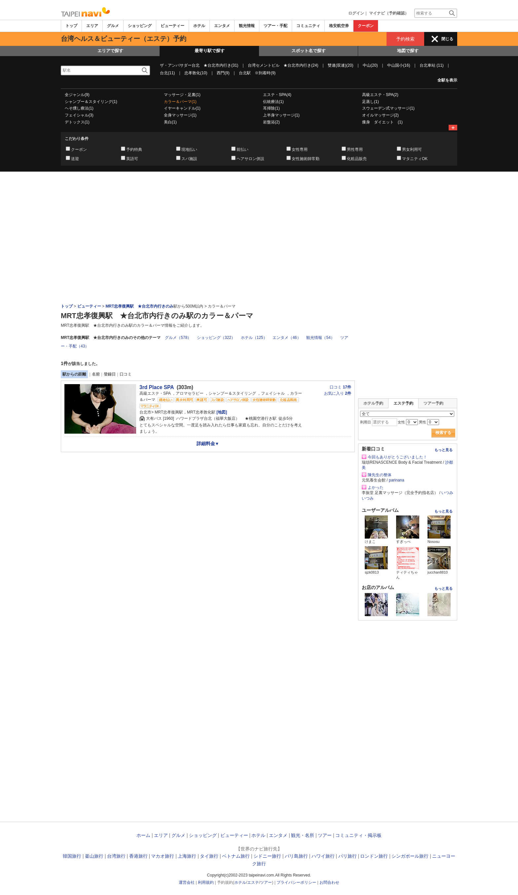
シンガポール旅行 (409, 856)
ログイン (356, 13)
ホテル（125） (254, 337)
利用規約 (206, 882)
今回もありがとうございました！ (397, 457)
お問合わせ (329, 882)
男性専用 (355, 149)
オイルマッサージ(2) (380, 115)
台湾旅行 (116, 856)
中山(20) (370, 65)
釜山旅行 (94, 856)
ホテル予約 (373, 403)
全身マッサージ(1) (180, 115)
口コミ (125, 374)
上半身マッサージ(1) (281, 115)
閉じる (447, 39)
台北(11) (167, 73)
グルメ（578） (178, 337)
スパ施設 (189, 158)
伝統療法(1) (273, 101)
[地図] (221, 412)
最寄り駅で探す (210, 50)
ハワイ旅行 (323, 856)
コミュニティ (308, 25)
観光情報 (247, 25)
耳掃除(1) (271, 108)
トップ (71, 25)
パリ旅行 (347, 856)
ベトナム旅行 (236, 856)
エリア (92, 25)
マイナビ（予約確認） (389, 13)
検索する (443, 432)
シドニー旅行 (267, 856)
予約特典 (134, 149)
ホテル (199, 25)
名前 (96, 374)
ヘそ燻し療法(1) (79, 108)
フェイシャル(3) (79, 115)
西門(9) (223, 73)
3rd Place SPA (156, 387)
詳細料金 (208, 443)
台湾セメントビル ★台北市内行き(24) (283, 65)
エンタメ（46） (287, 337)
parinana (396, 480)
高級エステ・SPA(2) (380, 94)
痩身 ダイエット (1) (382, 122)
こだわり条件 (77, 138)
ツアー (325, 835)
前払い (242, 149)
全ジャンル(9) (77, 94)
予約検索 (405, 39)
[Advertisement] (259, 190)
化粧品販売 (357, 158)
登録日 (110, 374)
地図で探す (408, 50)
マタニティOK (414, 158)
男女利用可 (412, 149)
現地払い (189, 149)
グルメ (113, 25)
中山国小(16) (398, 65)
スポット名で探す (308, 50)
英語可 (132, 158)
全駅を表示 (447, 80)
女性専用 (300, 149)
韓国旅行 (72, 856)
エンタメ (222, 25)
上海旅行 (187, 856)
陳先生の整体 (379, 475)
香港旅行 (138, 856)
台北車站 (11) (432, 65)
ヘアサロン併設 (250, 158)
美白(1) (170, 122)
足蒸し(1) (370, 101)
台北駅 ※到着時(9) (257, 73)
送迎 (75, 158)
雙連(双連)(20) (340, 65)
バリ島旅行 (296, 856)
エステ (253, 882)
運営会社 (187, 882)
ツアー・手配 (275, 25)
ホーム (143, 835)
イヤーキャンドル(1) (182, 108)
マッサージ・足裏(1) (182, 94)
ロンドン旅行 (374, 856)
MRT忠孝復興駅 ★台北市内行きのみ (139, 306)
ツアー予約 (433, 403)
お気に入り (337, 393)
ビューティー (172, 25)
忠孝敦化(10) (195, 73)
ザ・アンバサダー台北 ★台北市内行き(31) (199, 65)
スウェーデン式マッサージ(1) (388, 108)
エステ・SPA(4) (277, 94)
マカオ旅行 (162, 856)
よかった (376, 487)
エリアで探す (110, 50)
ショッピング (140, 25)
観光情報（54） (320, 337)
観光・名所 (302, 835)
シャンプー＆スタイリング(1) (91, 101)
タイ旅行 (209, 856)
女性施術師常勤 (305, 158)
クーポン (366, 25)
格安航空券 (339, 25)
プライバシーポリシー (296, 882)
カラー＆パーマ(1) (180, 101)
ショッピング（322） (216, 337)
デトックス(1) (77, 122)
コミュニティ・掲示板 (358, 835)
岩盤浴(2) (271, 122)
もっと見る (443, 450)
